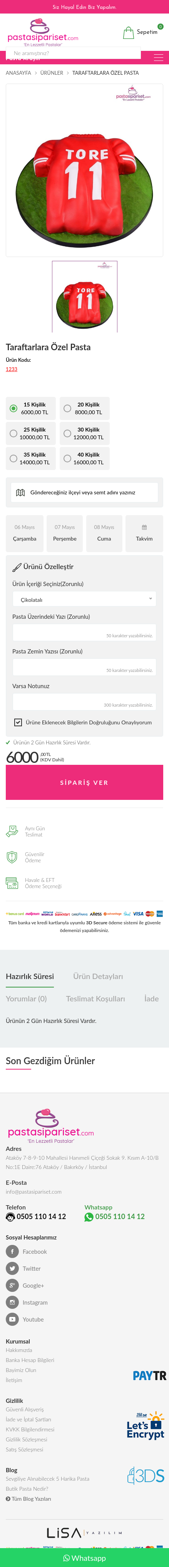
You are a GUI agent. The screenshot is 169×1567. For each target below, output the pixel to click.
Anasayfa (18, 73)
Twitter (23, 1268)
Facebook (26, 1251)
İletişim (14, 1380)
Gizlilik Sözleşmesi (26, 1439)
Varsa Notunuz (31, 685)
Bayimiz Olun (21, 1370)
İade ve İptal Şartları (28, 1419)
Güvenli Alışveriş (25, 1409)
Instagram (27, 1302)
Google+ (25, 1285)
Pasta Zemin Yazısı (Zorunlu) (47, 651)
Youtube (25, 1319)
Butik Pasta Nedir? (27, 1488)
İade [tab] (151, 998)
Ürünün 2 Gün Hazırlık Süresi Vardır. (48, 742)
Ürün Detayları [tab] (98, 976)
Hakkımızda (19, 1350)
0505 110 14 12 (41, 1216)
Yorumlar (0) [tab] (26, 998)
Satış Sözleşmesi (24, 1449)
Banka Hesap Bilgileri (30, 1360)
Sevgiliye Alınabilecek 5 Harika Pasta (47, 1478)
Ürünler (51, 73)
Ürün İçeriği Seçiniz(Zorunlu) (48, 583)
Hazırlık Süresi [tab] (30, 976)
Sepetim (139, 33)
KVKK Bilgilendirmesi (30, 1429)
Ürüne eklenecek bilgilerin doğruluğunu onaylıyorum (89, 722)
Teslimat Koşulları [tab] (95, 998)
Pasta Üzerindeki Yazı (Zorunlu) (51, 616)
